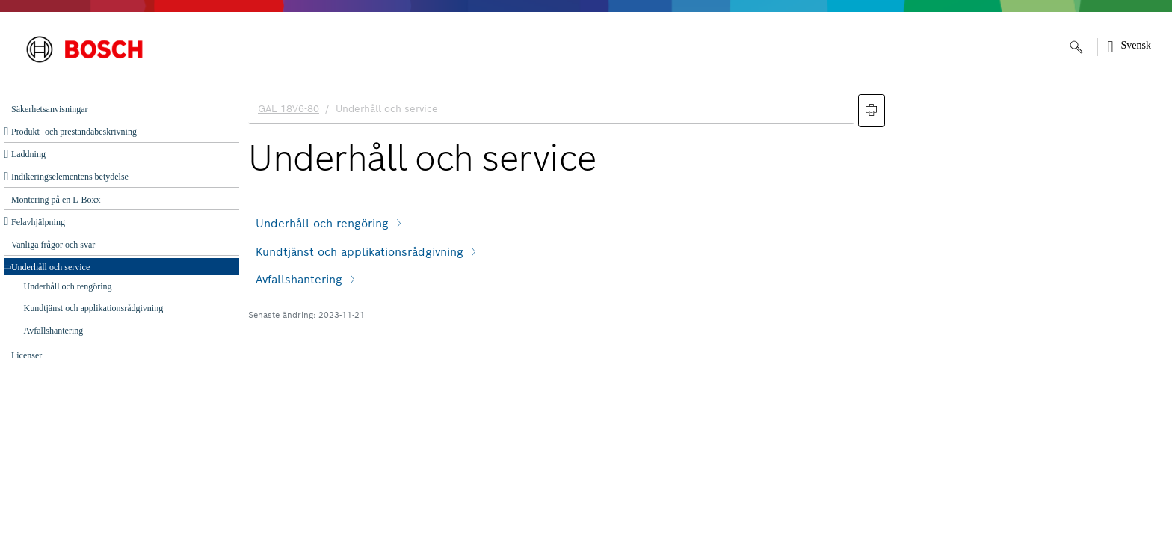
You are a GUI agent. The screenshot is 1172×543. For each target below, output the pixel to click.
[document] (705, 315)
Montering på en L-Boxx (56, 199)
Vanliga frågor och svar (53, 244)
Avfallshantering (54, 330)
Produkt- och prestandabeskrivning (74, 131)
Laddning (28, 154)
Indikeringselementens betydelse (70, 176)
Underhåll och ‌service (50, 267)
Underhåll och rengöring (68, 286)
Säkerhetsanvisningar (49, 109)
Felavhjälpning (38, 222)
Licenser (26, 355)
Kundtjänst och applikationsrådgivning (94, 308)
